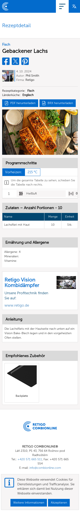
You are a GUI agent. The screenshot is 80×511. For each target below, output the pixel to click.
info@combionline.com (45, 468)
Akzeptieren (59, 502)
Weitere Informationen (28, 502)
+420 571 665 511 (29, 459)
